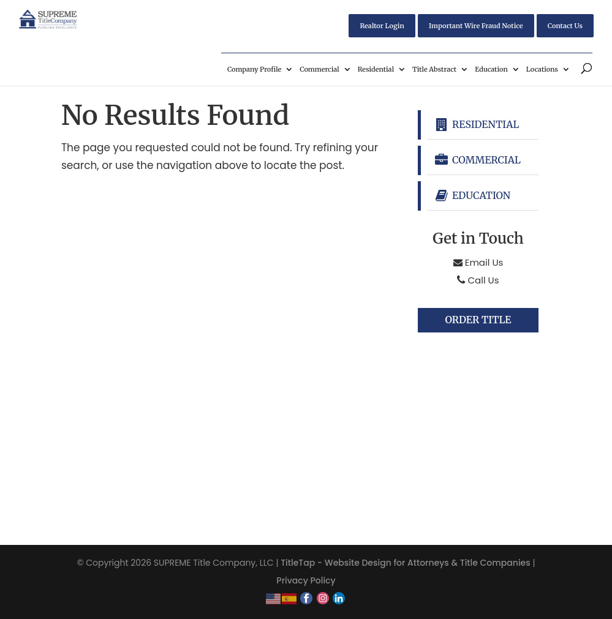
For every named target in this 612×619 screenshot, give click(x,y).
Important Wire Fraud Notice (476, 25)
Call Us (478, 280)
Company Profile (254, 69)
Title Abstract (434, 69)
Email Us (478, 262)
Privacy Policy (305, 580)
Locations (542, 69)
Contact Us (565, 25)
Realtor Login (382, 25)
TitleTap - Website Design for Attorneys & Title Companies (406, 563)
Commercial (319, 69)
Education (491, 69)
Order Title (478, 320)
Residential (376, 69)
